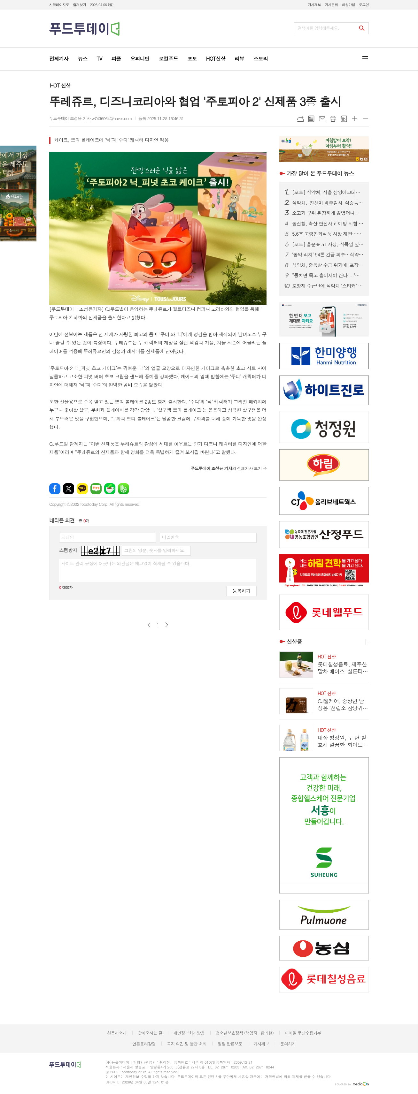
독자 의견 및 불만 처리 (186, 1044)
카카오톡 (82, 488)
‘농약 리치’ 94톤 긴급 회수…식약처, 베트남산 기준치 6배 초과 (328, 254)
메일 (322, 119)
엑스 (68, 488)
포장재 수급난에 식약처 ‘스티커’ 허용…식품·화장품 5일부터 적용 (328, 286)
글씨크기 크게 (355, 119)
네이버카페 (109, 488)
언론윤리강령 (144, 1044)
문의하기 (288, 1044)
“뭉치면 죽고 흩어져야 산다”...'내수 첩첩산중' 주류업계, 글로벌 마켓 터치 (328, 275)
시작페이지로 (59, 4)
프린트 (333, 119)
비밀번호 (170, 537)
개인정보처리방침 (189, 1033)
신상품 (294, 641)
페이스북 (54, 488)
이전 (149, 624)
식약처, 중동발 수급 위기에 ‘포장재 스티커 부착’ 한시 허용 (328, 265)
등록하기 (241, 590)
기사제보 (314, 4)
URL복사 (300, 119)
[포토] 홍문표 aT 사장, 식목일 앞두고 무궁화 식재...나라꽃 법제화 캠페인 (328, 244)
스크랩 (344, 119)
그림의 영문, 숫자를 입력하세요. (154, 550)
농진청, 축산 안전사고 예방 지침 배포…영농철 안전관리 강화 (328, 223)
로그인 (364, 4)
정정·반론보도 (230, 1044)
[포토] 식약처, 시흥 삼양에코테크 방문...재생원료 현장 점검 (328, 192)
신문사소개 (117, 1033)
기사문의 (331, 4)
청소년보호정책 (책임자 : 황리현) (245, 1033)
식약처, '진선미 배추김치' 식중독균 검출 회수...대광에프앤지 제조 (328, 203)
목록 (311, 119)
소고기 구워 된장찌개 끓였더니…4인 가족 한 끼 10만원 (328, 213)
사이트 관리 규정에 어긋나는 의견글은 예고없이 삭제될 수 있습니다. (125, 563)
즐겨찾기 (79, 4)
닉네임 (67, 537)
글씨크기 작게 (365, 119)
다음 (166, 624)
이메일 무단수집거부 (303, 1033)
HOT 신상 (60, 85)
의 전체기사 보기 (226, 468)
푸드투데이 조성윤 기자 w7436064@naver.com (90, 118)
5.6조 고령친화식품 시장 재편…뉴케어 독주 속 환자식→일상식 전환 (328, 234)
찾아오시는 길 (150, 1033)
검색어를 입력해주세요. (318, 28)
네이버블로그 (96, 488)
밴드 (123, 488)
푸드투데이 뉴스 (320, 173)
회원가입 (348, 4)
